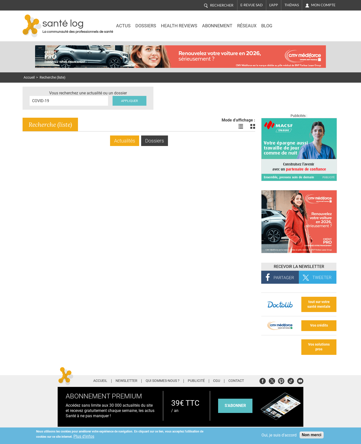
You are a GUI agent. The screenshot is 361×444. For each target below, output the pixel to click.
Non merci (311, 435)
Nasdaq (294, 22)
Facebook (262, 380)
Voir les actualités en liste (240, 126)
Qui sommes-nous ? (162, 381)
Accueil (29, 77)
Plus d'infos (83, 436)
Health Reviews (179, 25)
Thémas (292, 5)
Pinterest (281, 380)
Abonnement (217, 25)
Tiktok (290, 380)
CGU (216, 381)
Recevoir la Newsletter (299, 266)
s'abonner (235, 405)
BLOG (266, 25)
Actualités (124, 141)
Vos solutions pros (319, 346)
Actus (123, 25)
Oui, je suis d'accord (279, 435)
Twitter (272, 380)
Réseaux (246, 25)
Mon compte (323, 5)
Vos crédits (319, 325)
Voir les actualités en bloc (252, 126)
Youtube (300, 380)
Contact (236, 381)
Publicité (196, 381)
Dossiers (145, 25)
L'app (273, 5)
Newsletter (126, 381)
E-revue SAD (251, 5)
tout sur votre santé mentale (318, 304)
